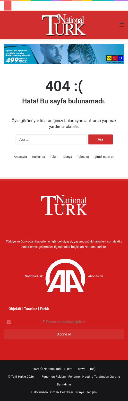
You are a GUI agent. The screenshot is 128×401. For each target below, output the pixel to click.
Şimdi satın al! (104, 157)
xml (70, 369)
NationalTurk (53, 369)
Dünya (67, 157)
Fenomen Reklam (54, 376)
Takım (54, 157)
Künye (80, 392)
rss (92, 369)
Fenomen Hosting (81, 376)
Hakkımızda (39, 392)
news (81, 369)
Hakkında (38, 157)
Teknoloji (83, 157)
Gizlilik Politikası (61, 392)
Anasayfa (20, 157)
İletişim (91, 392)
